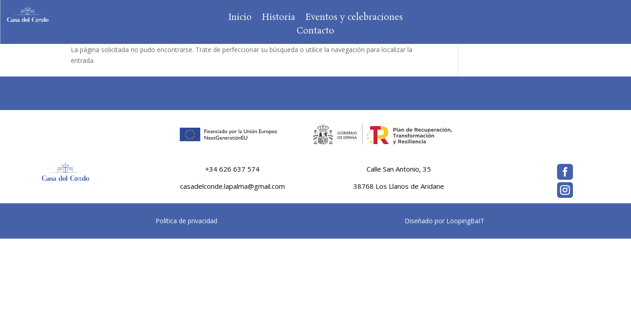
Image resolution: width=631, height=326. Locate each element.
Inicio (240, 19)
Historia (278, 19)
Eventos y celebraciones (354, 19)
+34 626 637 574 (232, 168)
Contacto (315, 32)
